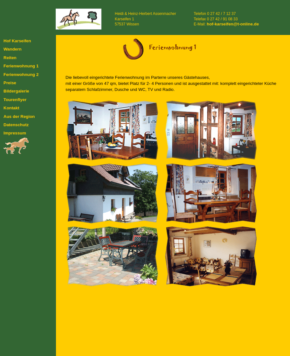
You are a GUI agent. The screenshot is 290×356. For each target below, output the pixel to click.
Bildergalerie (16, 91)
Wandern (12, 49)
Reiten (10, 57)
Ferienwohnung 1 (20, 66)
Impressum (14, 133)
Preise (9, 82)
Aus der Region (19, 116)
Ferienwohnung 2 (20, 74)
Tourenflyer (14, 99)
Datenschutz (16, 124)
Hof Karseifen (17, 40)
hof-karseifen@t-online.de (233, 24)
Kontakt (11, 108)
